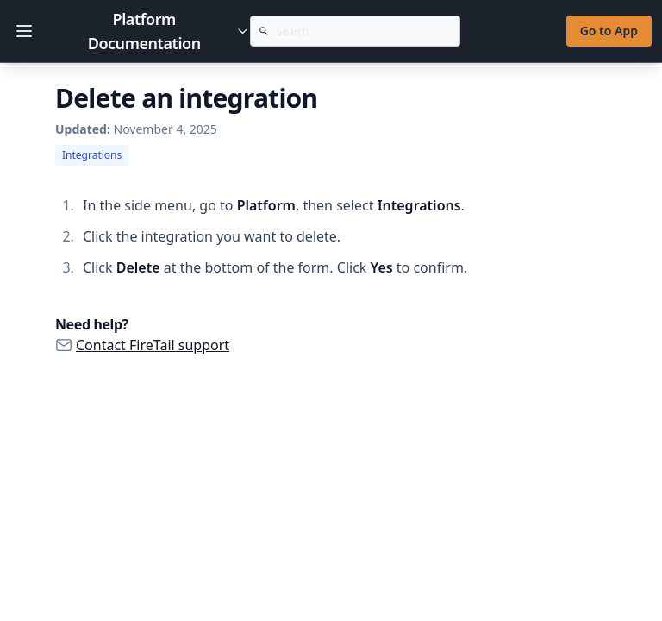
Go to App (609, 30)
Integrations (92, 154)
